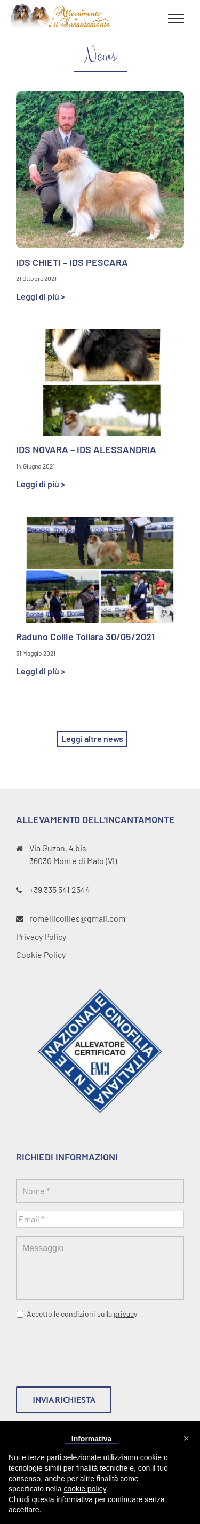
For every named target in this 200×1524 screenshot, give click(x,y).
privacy (125, 1313)
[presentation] (97, 1348)
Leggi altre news (92, 738)
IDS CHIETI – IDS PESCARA (72, 262)
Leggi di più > (40, 296)
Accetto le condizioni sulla (82, 1313)
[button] (186, 1438)
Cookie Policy (41, 954)
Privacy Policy (41, 936)
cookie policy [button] (85, 1489)
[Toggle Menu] (176, 18)
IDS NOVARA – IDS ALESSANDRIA (86, 449)
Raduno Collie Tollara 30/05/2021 (85, 636)
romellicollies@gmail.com (77, 918)
